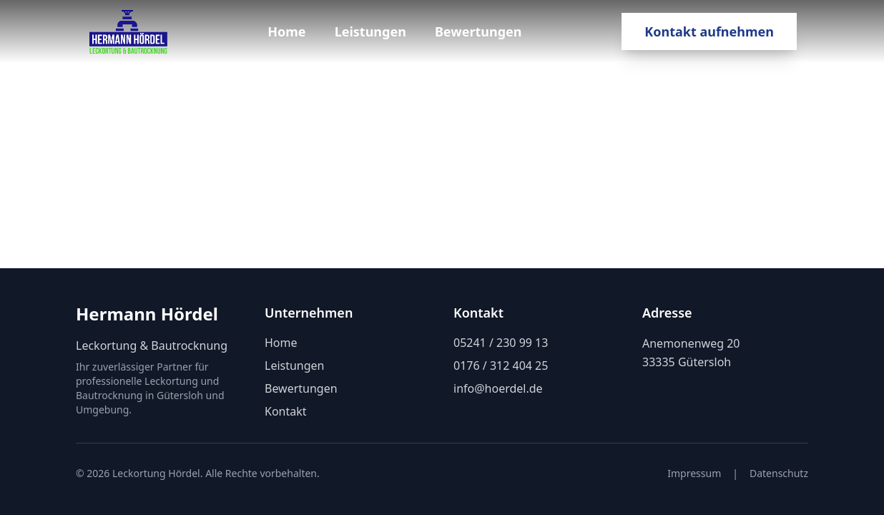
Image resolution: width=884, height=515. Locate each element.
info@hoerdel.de (498, 388)
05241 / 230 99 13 (500, 342)
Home (286, 31)
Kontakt (286, 411)
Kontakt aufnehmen (709, 31)
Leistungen (370, 31)
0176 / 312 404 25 (500, 365)
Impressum (694, 473)
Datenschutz (779, 473)
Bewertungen (478, 31)
